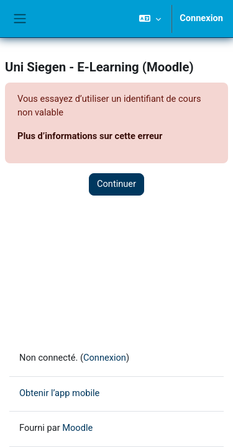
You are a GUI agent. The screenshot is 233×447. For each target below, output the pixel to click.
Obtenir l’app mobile (59, 393)
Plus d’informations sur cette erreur (89, 136)
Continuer (116, 183)
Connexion (201, 18)
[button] (150, 18)
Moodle (77, 427)
